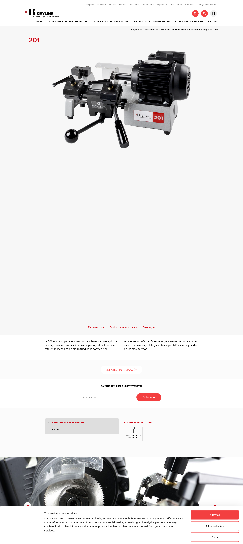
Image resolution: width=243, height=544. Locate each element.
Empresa (90, 4)
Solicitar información (121, 370)
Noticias (112, 4)
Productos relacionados (123, 327)
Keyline (135, 29)
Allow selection (215, 510)
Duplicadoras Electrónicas (68, 21)
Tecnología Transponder (152, 21)
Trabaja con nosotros (207, 4)
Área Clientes (176, 4)
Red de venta (148, 4)
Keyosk (213, 21)
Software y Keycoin (189, 21)
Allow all (215, 499)
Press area (134, 4)
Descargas (149, 327)
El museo (101, 4)
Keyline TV (162, 4)
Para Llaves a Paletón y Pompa (192, 29)
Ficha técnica (96, 327)
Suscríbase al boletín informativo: (121, 385)
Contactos (190, 4)
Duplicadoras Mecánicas (111, 21)
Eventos (123, 4)
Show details (177, 537)
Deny (215, 521)
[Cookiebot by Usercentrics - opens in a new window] (22, 537)
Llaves (38, 21)
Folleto (56, 429)
